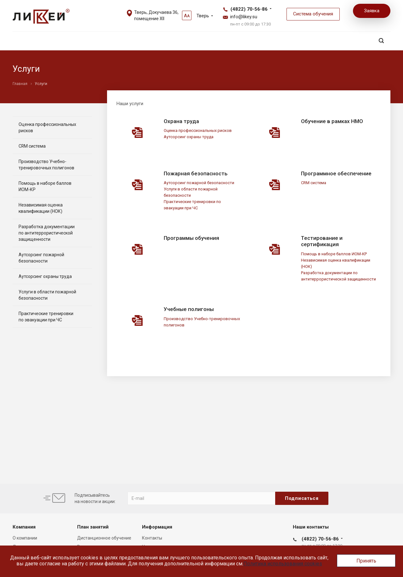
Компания (24, 527)
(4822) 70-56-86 (249, 9)
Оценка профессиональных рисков (198, 130)
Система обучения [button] (313, 14)
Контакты (152, 537)
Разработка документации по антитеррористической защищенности (47, 233)
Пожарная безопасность (196, 173)
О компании (25, 537)
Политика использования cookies (282, 564)
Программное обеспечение (336, 173)
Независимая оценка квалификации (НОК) (41, 208)
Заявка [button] (371, 11)
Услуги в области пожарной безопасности (47, 295)
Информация (157, 527)
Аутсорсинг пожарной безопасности (199, 182)
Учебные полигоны (189, 309)
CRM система (313, 182)
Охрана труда (181, 121)
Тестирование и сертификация (322, 241)
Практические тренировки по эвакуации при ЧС (46, 316)
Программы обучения (191, 238)
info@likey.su (243, 17)
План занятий (93, 527)
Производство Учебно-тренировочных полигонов (46, 164)
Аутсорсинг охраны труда (188, 136)
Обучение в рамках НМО (332, 121)
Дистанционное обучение (104, 537)
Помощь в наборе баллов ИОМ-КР (334, 254)
